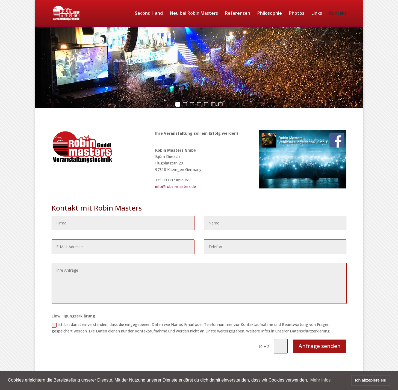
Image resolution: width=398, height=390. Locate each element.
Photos (296, 13)
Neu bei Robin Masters (194, 13)
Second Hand (149, 13)
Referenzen (237, 13)
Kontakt (338, 13)
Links (316, 13)
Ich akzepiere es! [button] (370, 380)
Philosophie (269, 13)
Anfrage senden (320, 346)
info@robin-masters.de (175, 186)
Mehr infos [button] (320, 380)
